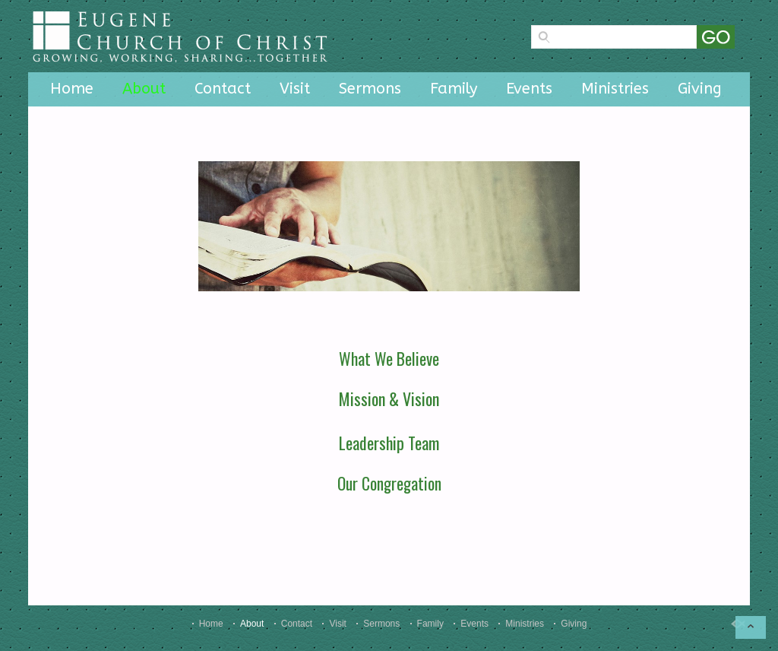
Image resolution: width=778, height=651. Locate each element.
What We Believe (389, 358)
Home (71, 88)
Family (453, 88)
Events (529, 88)
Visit (295, 88)
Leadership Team (389, 442)
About (144, 88)
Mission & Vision (389, 398)
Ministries (615, 88)
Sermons (370, 88)
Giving (700, 88)
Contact (222, 88)
